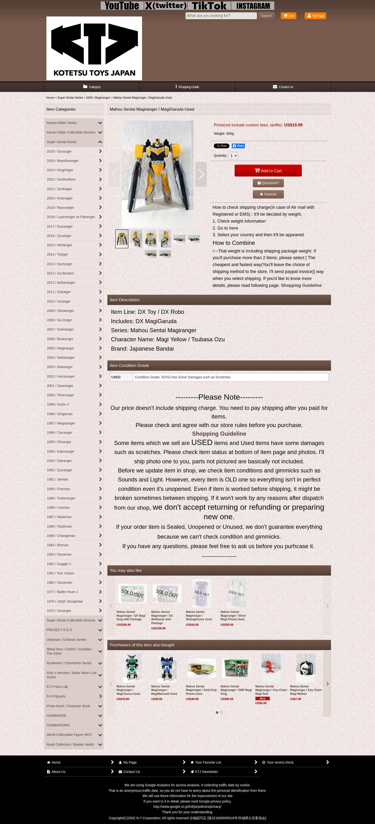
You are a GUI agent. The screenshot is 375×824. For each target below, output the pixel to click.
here (233, 228)
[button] (187, 87)
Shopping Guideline (301, 285)
